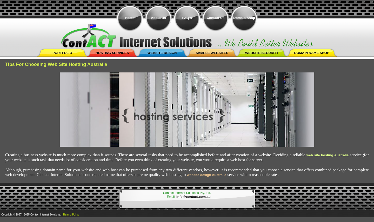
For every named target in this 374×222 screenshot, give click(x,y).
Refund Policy (71, 214)
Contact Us (216, 18)
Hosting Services (112, 53)
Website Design (162, 53)
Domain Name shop (311, 53)
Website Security (262, 53)
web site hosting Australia (327, 155)
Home (130, 18)
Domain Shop (244, 18)
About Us (158, 18)
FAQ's (187, 18)
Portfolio (62, 53)
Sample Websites (212, 53)
